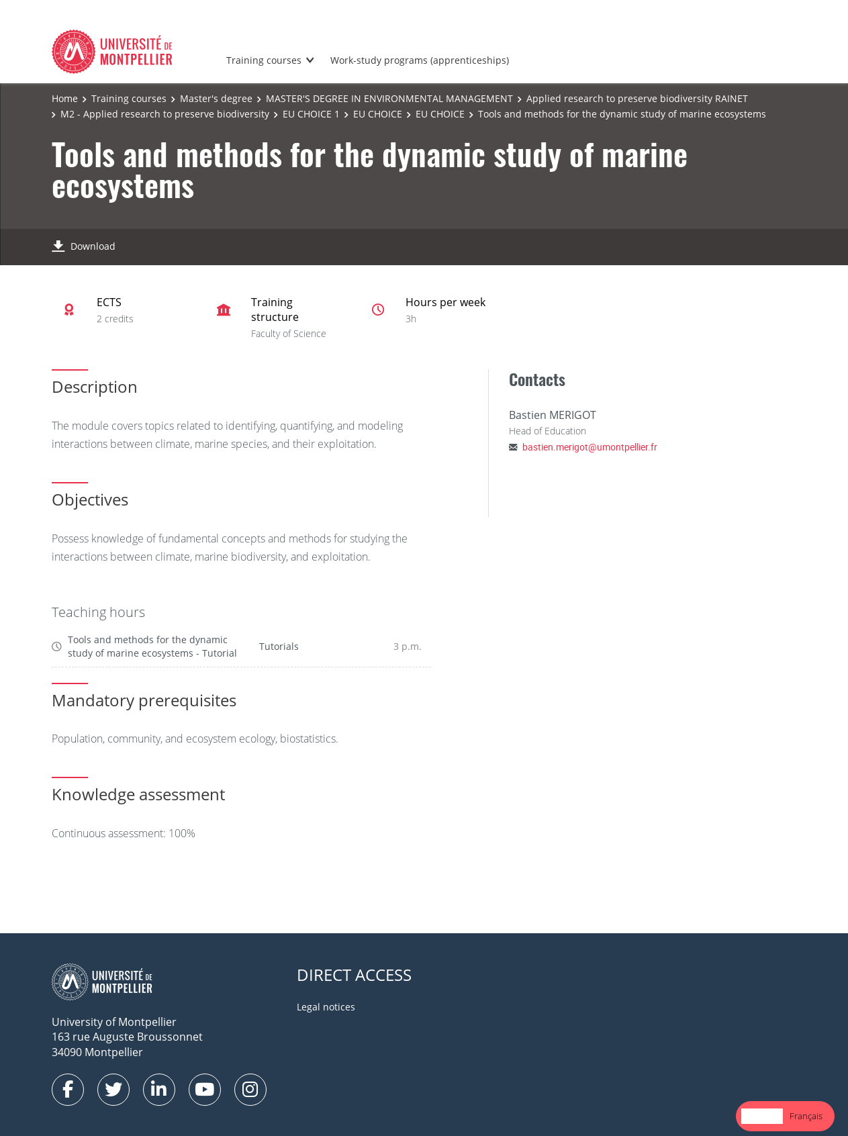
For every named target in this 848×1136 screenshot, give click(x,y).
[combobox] (762, 1116)
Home (65, 98)
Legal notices (326, 1006)
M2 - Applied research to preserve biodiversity (164, 113)
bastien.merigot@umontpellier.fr (589, 446)
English (762, 1116)
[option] (806, 1116)
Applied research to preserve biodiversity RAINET (637, 98)
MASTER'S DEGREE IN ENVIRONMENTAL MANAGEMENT (389, 98)
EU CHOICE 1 (311, 113)
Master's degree (216, 98)
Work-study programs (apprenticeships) (419, 60)
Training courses (263, 60)
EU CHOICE (377, 113)
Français (806, 1116)
